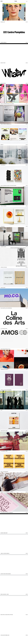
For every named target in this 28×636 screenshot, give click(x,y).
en (26, 1)
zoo (1, 1)
